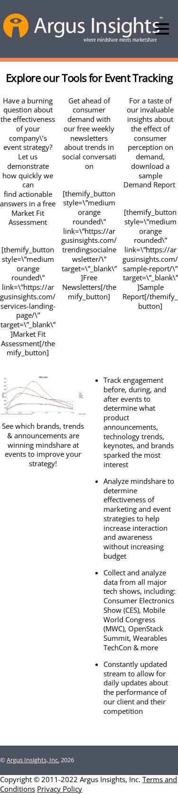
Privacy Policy (59, 789)
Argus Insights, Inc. (33, 760)
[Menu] (162, 29)
